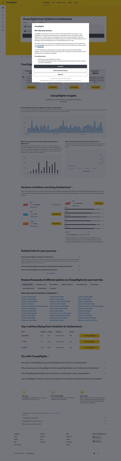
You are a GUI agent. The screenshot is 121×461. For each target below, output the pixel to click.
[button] (60, 66)
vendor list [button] (40, 46)
